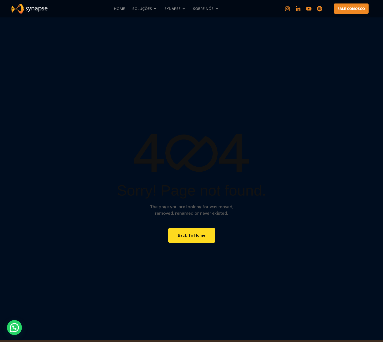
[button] (14, 327)
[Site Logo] (29, 8)
